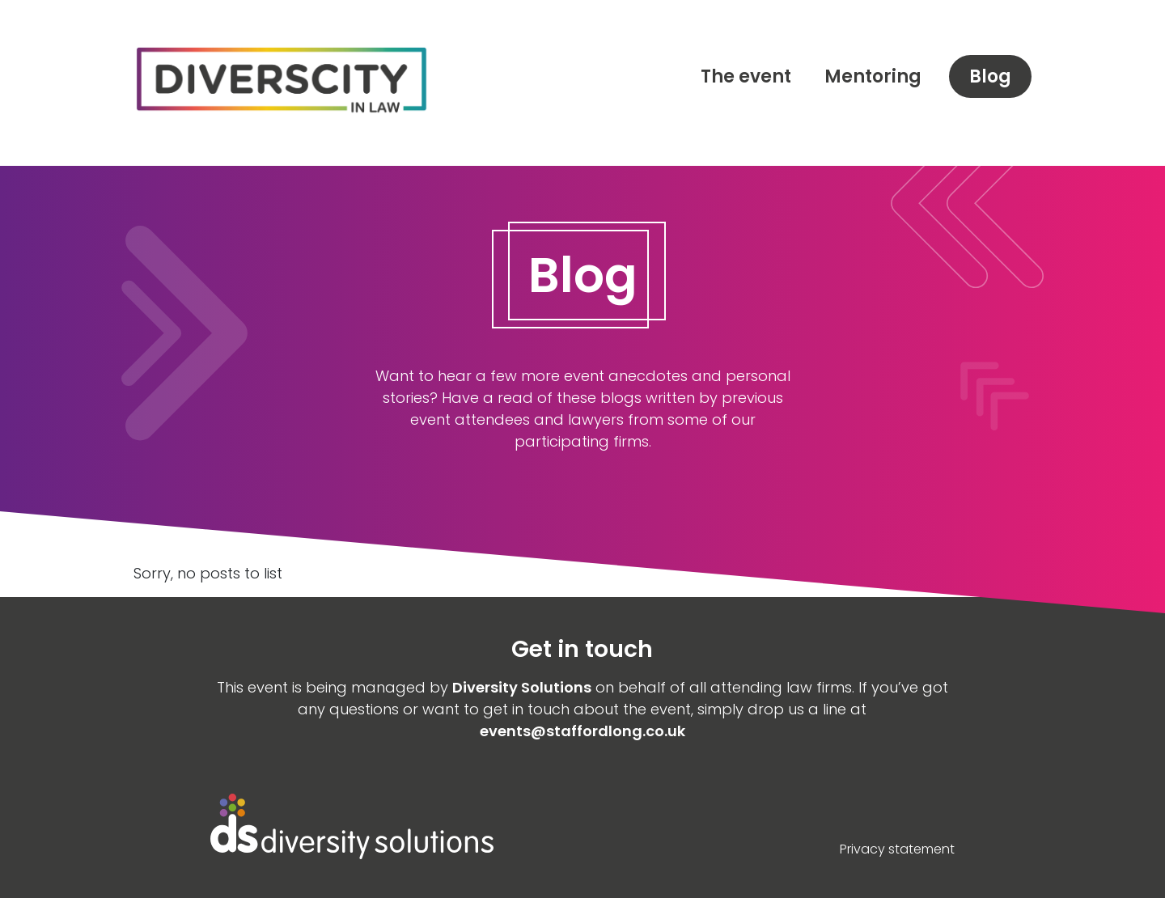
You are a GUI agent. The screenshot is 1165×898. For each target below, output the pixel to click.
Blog (990, 76)
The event (746, 76)
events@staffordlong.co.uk (582, 731)
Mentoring (872, 76)
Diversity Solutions (521, 687)
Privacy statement (897, 849)
